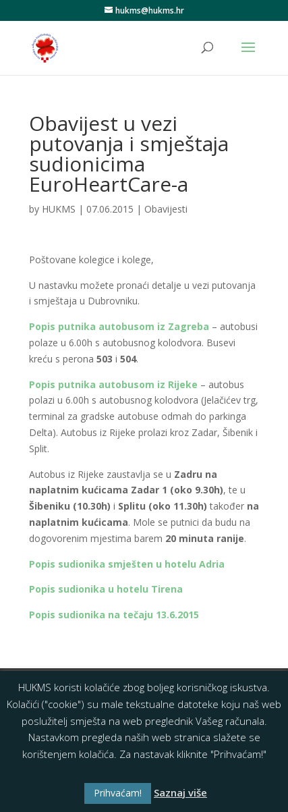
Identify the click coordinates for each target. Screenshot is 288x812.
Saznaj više (180, 792)
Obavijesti (166, 208)
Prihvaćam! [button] (118, 792)
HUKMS (59, 208)
